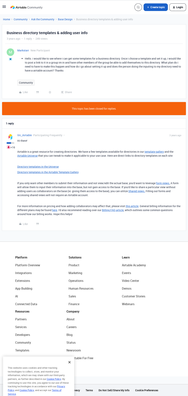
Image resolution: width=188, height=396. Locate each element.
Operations (76, 281)
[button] (4, 8)
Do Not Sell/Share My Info (114, 390)
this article (132, 206)
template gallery (154, 151)
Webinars (128, 304)
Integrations (23, 273)
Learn (126, 257)
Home (6, 19)
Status (71, 342)
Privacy (75, 390)
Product (74, 265)
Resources (22, 311)
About (70, 319)
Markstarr (23, 50)
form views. (163, 183)
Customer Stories (133, 296)
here (54, 210)
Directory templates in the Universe (38, 166)
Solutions (75, 257)
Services (21, 327)
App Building (23, 288)
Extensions (22, 281)
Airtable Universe (27, 155)
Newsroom (73, 350)
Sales (72, 296)
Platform (21, 257)
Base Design (65, 19)
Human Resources (81, 288)
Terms (89, 390)
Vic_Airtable (24, 135)
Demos (126, 288)
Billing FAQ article (113, 210)
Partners (21, 319)
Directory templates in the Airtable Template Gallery (48, 172)
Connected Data (26, 304)
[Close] (69, 367)
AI (16, 296)
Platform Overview (27, 265)
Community (21, 19)
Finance (74, 304)
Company (72, 311)
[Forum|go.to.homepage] (26, 7)
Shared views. (136, 191)
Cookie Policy (54, 384)
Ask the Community (42, 19)
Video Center (130, 281)
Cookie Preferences (146, 390)
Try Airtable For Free (79, 358)
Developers (22, 335)
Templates (22, 350)
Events (126, 273)
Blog (69, 335)
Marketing (75, 273)
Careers (71, 327)
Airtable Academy (134, 265)
